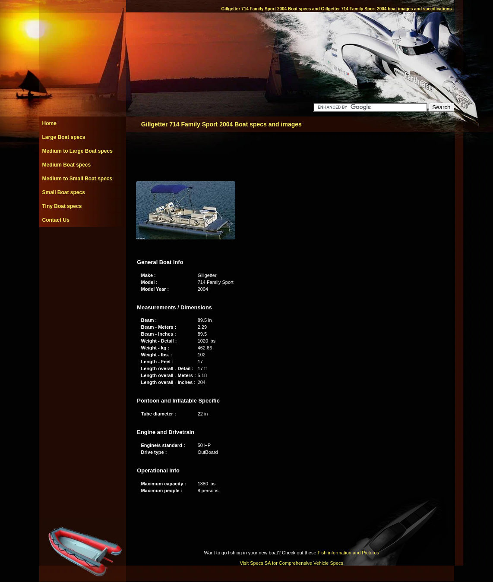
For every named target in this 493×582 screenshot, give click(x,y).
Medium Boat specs (66, 165)
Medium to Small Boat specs (77, 179)
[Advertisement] (82, 246)
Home (49, 123)
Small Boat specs (63, 192)
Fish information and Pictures (348, 552)
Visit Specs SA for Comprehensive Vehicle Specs (291, 563)
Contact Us (56, 220)
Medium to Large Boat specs (77, 151)
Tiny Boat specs (62, 206)
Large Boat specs (63, 137)
